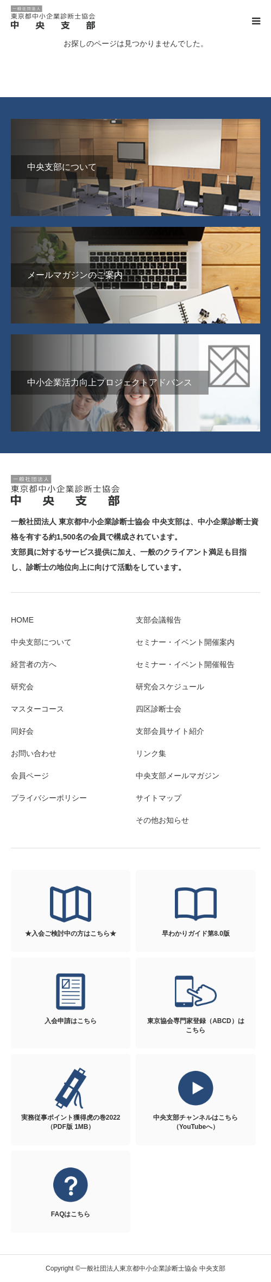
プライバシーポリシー (49, 798)
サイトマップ (158, 798)
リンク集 (151, 753)
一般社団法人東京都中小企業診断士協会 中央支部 (54, 17)
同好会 (22, 731)
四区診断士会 (158, 709)
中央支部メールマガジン (177, 775)
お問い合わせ (33, 753)
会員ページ (30, 775)
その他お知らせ (162, 820)
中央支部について (41, 642)
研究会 (22, 686)
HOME (22, 619)
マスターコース (37, 709)
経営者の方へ (33, 664)
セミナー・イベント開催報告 (185, 664)
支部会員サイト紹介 (170, 731)
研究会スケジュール (170, 686)
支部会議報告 (158, 619)
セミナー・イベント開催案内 (185, 642)
